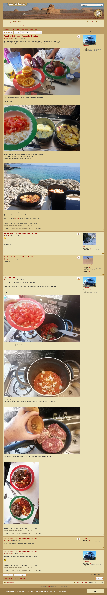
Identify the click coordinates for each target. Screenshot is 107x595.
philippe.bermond (87, 264)
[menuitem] (15, 22)
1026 (90, 248)
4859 (90, 48)
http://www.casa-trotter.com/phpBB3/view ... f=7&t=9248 (18, 225)
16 (89, 540)
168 (89, 267)
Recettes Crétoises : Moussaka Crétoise (21, 29)
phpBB (48, 586)
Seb (84, 246)
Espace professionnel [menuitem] (24, 22)
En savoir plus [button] (61, 591)
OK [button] (95, 591)
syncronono (86, 45)
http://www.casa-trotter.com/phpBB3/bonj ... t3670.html (23, 228)
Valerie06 (85, 538)
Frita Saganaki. (9, 277)
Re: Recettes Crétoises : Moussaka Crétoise (20, 233)
